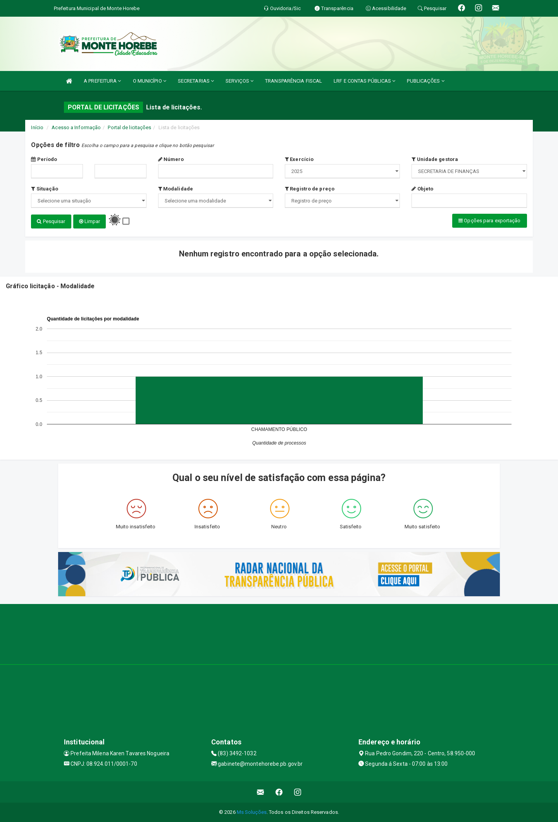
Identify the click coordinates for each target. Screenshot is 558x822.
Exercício (299, 159)
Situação (44, 189)
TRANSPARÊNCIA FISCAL (293, 81)
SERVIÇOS (239, 81)
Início (37, 127)
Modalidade (175, 189)
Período (44, 159)
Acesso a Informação (76, 127)
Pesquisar (51, 221)
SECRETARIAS (196, 81)
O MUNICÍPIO (149, 81)
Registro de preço (309, 189)
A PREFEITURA (102, 81)
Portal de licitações (129, 127)
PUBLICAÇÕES (425, 81)
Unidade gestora (435, 159)
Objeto (422, 189)
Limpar (89, 221)
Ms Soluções (252, 812)
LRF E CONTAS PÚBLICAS (364, 81)
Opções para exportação (489, 220)
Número (171, 159)
